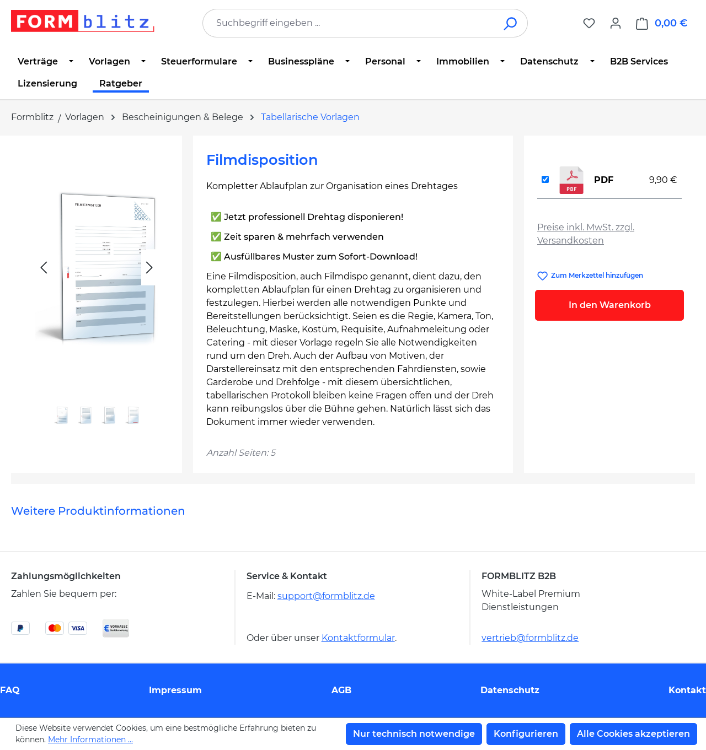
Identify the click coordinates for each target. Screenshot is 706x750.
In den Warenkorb (610, 305)
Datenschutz (509, 690)
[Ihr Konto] (615, 23)
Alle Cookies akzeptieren (633, 734)
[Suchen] (511, 23)
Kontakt (687, 690)
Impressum (175, 690)
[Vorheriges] (43, 267)
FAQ (10, 690)
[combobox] (348, 23)
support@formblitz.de (326, 596)
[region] (96, 292)
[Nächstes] (149, 267)
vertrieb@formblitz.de (530, 638)
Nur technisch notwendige (414, 734)
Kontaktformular (358, 638)
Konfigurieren (526, 734)
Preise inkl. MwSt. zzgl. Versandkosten (585, 234)
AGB (341, 690)
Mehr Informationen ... (90, 739)
